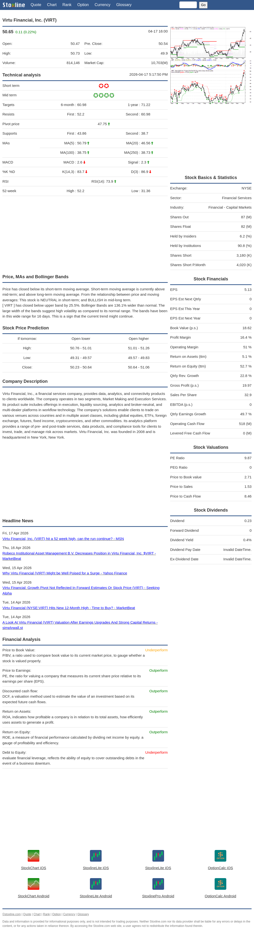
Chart (52, 5)
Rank (66, 5)
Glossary (123, 5)
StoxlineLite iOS (96, 868)
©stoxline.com (11, 914)
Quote (36, 5)
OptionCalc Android (220, 896)
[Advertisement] (85, 234)
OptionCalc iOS (220, 868)
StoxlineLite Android (96, 896)
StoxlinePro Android (158, 896)
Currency (102, 5)
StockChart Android (33, 896)
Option (83, 5)
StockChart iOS (33, 868)
